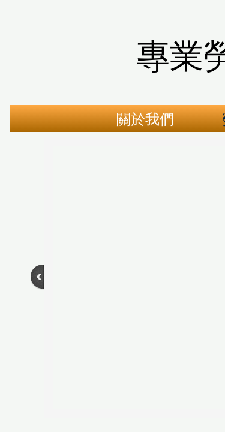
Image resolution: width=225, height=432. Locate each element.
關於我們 (145, 119)
